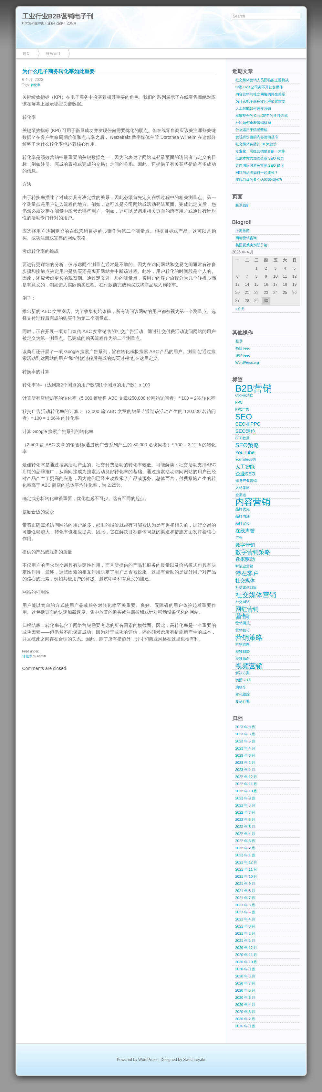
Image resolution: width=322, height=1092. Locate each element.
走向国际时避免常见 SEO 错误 (259, 165)
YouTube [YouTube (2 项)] (245, 452)
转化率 (35, 85)
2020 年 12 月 (246, 948)
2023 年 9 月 (245, 727)
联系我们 (53, 53)
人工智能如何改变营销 (253, 108)
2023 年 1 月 (245, 770)
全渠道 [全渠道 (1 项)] (240, 495)
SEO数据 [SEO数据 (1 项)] (242, 438)
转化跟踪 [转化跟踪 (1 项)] (242, 694)
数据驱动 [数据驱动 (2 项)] (245, 559)
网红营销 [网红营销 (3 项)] (247, 609)
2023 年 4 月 (245, 748)
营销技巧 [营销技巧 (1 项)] (242, 630)
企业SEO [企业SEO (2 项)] (245, 473)
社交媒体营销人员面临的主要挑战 (262, 80)
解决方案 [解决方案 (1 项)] (242, 673)
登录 (239, 341)
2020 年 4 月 (245, 1005)
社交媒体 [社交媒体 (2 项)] (245, 580)
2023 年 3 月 (245, 755)
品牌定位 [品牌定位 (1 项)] (242, 523)
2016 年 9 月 (245, 1026)
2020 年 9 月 (245, 969)
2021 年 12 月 (246, 862)
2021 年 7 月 (245, 898)
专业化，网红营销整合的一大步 (260, 151)
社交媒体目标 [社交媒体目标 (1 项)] (246, 587)
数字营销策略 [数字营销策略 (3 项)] (252, 552)
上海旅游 (242, 231)
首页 (26, 53)
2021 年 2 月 (245, 933)
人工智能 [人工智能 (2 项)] (245, 466)
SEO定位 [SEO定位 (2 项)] (245, 431)
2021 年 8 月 (245, 891)
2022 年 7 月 (245, 812)
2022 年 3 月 (245, 841)
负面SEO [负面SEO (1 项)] (242, 680)
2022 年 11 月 (246, 784)
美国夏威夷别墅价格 (251, 245)
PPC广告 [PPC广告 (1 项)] (242, 409)
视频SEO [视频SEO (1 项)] (242, 651)
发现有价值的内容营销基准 (256, 137)
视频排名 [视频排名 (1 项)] (242, 659)
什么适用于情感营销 (251, 130)
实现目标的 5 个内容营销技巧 (258, 180)
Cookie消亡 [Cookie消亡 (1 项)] (244, 395)
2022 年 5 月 (245, 827)
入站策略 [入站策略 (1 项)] (242, 488)
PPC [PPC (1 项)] (239, 402)
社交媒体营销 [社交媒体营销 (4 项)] (255, 594)
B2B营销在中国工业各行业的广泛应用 (49, 23)
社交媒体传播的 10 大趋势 (256, 144)
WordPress (147, 1059)
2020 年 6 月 (245, 990)
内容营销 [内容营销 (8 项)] (252, 502)
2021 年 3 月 (245, 926)
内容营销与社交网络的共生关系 (260, 94)
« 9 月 (240, 309)
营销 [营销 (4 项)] (242, 616)
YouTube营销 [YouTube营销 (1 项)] (245, 459)
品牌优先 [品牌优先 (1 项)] (242, 509)
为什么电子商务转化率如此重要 (58, 71)
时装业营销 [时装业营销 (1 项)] (244, 566)
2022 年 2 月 (245, 848)
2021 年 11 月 (246, 869)
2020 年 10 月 (246, 962)
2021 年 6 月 (245, 905)
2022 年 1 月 (245, 855)
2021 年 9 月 (245, 884)
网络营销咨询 (246, 238)
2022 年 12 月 (246, 777)
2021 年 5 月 (245, 912)
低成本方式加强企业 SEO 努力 (259, 158)
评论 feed (242, 355)
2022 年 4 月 (245, 834)
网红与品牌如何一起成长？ (256, 172)
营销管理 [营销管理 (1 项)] (242, 644)
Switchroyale (194, 1059)
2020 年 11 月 (246, 955)
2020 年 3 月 (245, 1012)
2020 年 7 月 (245, 983)
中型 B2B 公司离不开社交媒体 (259, 87)
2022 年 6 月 (245, 819)
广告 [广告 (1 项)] (239, 538)
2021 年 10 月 (246, 876)
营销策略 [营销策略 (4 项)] (249, 637)
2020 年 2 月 (245, 1019)
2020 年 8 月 (245, 976)
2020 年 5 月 (245, 997)
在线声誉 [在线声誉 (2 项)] (245, 530)
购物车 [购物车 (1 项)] (240, 687)
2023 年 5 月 (245, 741)
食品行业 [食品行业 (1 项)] (242, 701)
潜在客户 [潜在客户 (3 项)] (247, 573)
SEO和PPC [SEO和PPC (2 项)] (248, 424)
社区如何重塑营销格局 (253, 123)
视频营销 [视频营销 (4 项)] (249, 666)
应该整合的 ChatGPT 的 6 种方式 (261, 115)
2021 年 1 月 (245, 940)
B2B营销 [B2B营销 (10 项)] (253, 388)
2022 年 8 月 (245, 805)
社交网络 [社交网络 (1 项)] (242, 602)
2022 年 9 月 (245, 798)
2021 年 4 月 (245, 919)
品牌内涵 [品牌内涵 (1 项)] (242, 516)
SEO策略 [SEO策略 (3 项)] (247, 445)
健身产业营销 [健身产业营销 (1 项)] (246, 481)
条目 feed (242, 348)
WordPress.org (247, 362)
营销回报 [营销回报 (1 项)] (242, 623)
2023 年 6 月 (245, 734)
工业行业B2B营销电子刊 (57, 16)
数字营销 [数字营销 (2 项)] (245, 545)
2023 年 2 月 (245, 762)
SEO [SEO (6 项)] (243, 416)
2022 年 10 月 (246, 791)
